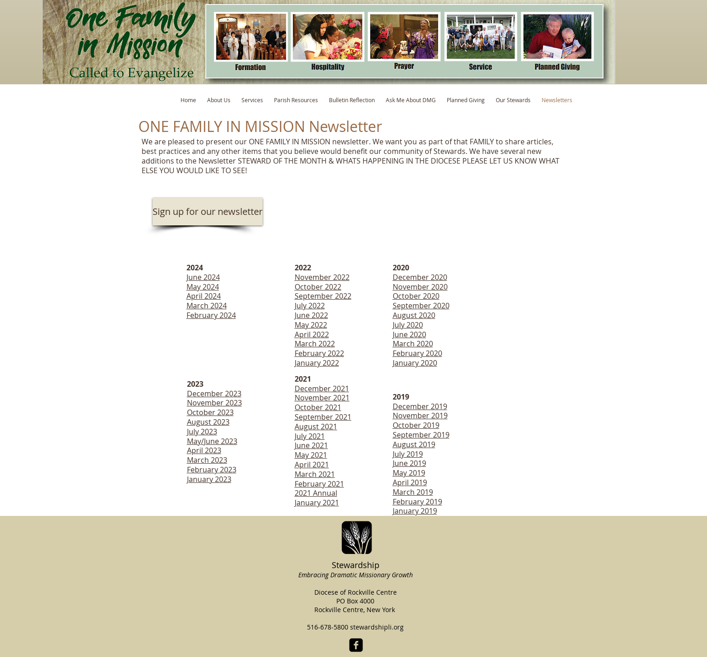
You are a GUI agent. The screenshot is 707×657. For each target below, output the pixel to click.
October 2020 (416, 296)
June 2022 (311, 315)
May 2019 (409, 473)
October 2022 (318, 287)
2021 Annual (316, 493)
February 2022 (319, 353)
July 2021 (310, 436)
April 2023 (204, 450)
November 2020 (420, 287)
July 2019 (408, 454)
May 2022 (311, 325)
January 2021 (317, 503)
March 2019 (413, 492)
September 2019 (421, 435)
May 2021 (311, 455)
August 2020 (414, 315)
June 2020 (409, 334)
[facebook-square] (356, 645)
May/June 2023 (212, 441)
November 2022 (322, 277)
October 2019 (416, 425)
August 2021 (316, 427)
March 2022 (315, 344)
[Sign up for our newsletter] (208, 211)
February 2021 (319, 484)
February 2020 (417, 353)
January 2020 (415, 363)
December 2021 (322, 388)
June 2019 (409, 463)
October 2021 (318, 407)
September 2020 (421, 306)
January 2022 (317, 363)
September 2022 (323, 296)
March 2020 (413, 344)
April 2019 (410, 482)
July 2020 (408, 325)
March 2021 (315, 474)
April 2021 (312, 465)
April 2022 (312, 334)
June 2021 (311, 445)
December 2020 (420, 277)
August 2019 (414, 444)
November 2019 (420, 416)
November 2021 (322, 398)
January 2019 (415, 511)
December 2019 (420, 406)
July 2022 (310, 306)
